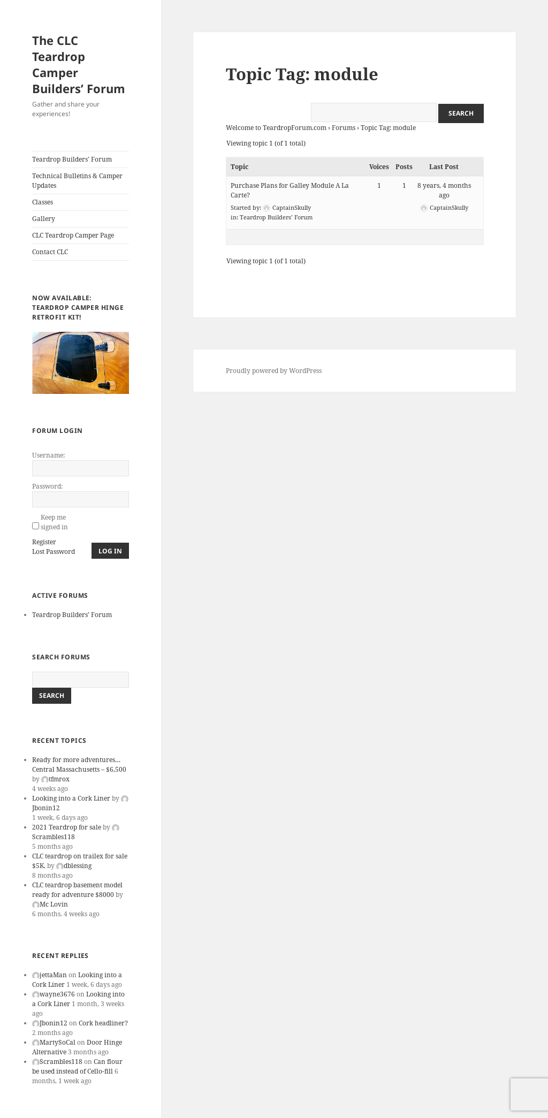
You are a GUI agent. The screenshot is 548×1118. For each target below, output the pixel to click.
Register (44, 541)
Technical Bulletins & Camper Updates (77, 180)
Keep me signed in (54, 522)
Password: (47, 486)
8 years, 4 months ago (444, 190)
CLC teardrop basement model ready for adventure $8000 (77, 889)
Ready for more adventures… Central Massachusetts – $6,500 (79, 764)
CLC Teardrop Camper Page (73, 235)
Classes (42, 202)
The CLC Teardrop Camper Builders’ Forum (78, 64)
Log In (110, 551)
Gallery (43, 218)
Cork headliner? (103, 1023)
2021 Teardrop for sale (66, 827)
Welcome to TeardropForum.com (276, 127)
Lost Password (53, 551)
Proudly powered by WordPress (274, 370)
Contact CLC (50, 251)
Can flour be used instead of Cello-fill (77, 1066)
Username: (48, 455)
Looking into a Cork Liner (71, 798)
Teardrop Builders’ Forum (72, 159)
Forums (343, 127)
